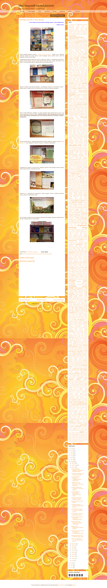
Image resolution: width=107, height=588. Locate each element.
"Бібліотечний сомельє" (82, 24)
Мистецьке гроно (77, 260)
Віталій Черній (80, 109)
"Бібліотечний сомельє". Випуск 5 (75, 30)
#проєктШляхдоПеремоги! (76, 37)
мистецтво (71, 258)
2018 (71, 565)
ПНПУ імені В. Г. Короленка (75, 351)
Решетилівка (79, 378)
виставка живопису (77, 88)
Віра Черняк (74, 103)
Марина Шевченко (83, 247)
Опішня (78, 333)
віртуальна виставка (82, 103)
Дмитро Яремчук (83, 165)
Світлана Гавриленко (83, 385)
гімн (86, 132)
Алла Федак (82, 43)
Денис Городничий (72, 146)
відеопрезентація (78, 98)
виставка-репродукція (83, 92)
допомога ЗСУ (84, 168)
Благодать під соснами (80, 69)
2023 (71, 455)
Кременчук (77, 212)
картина (75, 193)
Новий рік (82, 311)
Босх (75, 73)
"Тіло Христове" (84, 32)
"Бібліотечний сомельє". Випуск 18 (78, 27)
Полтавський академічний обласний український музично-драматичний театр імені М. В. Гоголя (78, 363)
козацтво (85, 206)
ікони (78, 185)
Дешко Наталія (84, 159)
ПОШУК (85, 370)
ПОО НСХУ (77, 370)
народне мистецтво (73, 297)
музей (86, 271)
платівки (77, 350)
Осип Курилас (78, 336)
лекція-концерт (84, 217)
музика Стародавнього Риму (81, 275)
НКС (80, 305)
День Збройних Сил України (81, 148)
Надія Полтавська (79, 293)
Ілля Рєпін (81, 185)
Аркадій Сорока (72, 56)
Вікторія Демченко (83, 99)
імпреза (85, 185)
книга (86, 200)
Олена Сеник (77, 331)
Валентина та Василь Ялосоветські (76, 76)
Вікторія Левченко (73, 100)
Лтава (70, 233)
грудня (73, 463)
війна (83, 98)
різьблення (85, 379)
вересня (74, 543)
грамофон (85, 136)
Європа (85, 175)
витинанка (79, 94)
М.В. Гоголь (85, 238)
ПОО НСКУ (76, 369)
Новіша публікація (25, 299)
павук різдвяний (72, 338)
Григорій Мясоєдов (78, 141)
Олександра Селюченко (73, 327)
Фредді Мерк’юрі (72, 423)
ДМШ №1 (71, 167)
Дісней (75, 163)
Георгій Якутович (81, 132)
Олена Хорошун (84, 331)
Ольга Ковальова (72, 332)
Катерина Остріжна (73, 194)
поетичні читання (83, 352)
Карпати (70, 193)
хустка (85, 423)
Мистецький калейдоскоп (36, 5)
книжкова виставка (77, 202)
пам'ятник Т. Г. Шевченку (81, 340)
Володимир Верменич (73, 114)
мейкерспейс (72, 252)
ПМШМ (85, 350)
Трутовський (84, 410)
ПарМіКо (75, 343)
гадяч (78, 130)
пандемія (70, 341)
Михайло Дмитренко (82, 265)
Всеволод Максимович (82, 121)
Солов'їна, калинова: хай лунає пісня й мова (77, 474)
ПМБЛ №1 (82, 350)
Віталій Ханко (72, 109)
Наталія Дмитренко (80, 299)
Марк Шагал (84, 249)
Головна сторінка (41, 299)
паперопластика (76, 342)
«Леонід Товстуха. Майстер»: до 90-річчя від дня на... (77, 484)
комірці (70, 208)
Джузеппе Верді (72, 162)
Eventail (83, 440)
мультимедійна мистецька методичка (78, 281)
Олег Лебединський (79, 319)
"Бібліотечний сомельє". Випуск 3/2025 (78, 29)
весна (76, 84)
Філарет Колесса (79, 419)
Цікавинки (62, 11)
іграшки (78, 184)
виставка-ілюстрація (77, 89)
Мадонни (85, 239)
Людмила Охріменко (77, 235)
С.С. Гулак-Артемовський (74, 384)
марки (70, 251)
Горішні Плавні (72, 136)
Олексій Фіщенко (78, 328)
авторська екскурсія (82, 41)
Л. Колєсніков (76, 215)
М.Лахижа (80, 239)
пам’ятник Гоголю (79, 338)
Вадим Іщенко (81, 74)
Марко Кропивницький (75, 251)
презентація (71, 373)
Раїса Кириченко (83, 374)
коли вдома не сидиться (82, 207)
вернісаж (84, 83)
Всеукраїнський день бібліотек (78, 125)
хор (76, 423)
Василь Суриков (75, 81)
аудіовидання (84, 61)
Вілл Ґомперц (81, 100)
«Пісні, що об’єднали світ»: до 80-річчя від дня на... (77, 540)
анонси (85, 54)
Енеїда (85, 172)
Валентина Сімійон (83, 75)
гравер (78, 136)
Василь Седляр (72, 80)
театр (77, 405)
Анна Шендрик (78, 53)
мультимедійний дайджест (78, 285)
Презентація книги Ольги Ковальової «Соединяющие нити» (77, 532)
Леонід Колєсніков (82, 218)
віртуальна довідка (72, 104)
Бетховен (85, 65)
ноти (77, 312)
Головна (22, 11)
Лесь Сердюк (77, 221)
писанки (80, 347)
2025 (71, 451)
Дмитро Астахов (80, 163)
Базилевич (76, 62)
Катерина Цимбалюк (82, 194)
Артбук (74, 60)
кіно (83, 199)
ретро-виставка (72, 378)
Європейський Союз (73, 176)
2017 (71, 567)
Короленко (71, 211)
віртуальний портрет (83, 107)
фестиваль (73, 419)
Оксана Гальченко (83, 314)
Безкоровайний (84, 64)
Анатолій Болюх (80, 47)
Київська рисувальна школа (75, 196)
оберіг (75, 313)
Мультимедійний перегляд (74, 289)
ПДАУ (74, 345)
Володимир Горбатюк (73, 115)
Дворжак (85, 144)
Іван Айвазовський (80, 179)
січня (73, 560)
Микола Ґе (82, 253)
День (78, 146)
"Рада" (78, 32)
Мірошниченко (75, 270)
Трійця (80, 410)
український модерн (76, 415)
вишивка (71, 95)
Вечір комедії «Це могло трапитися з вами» (77, 514)
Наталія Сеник (77, 302)
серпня (73, 546)
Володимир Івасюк (83, 115)
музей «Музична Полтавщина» (75, 272)
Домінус (79, 168)
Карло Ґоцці (84, 191)
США (86, 400)
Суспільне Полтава (76, 400)
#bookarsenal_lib (84, 38)
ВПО (73, 121)
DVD (81, 440)
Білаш (80, 66)
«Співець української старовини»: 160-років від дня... (77, 488)
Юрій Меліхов (75, 435)
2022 (71, 457)
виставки (72, 94)
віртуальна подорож (83, 105)
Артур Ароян (79, 60)
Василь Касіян (76, 79)
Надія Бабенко (72, 291)
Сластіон (76, 394)
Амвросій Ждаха (75, 46)
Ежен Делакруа (74, 171)
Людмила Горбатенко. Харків (75, 234)
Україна (70, 412)
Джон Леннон (74, 160)
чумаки (79, 429)
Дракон (70, 169)
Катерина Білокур (82, 193)
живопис (80, 176)
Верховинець (71, 84)
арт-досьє (83, 56)
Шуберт (73, 432)
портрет (81, 370)
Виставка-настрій (72, 91)
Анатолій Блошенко (73, 47)
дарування (80, 144)
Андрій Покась (76, 52)
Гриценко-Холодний (79, 142)
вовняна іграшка (72, 112)
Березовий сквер (78, 65)
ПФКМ (74, 374)
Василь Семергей (80, 80)
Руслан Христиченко (79, 383)
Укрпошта (83, 415)
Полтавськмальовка (76, 368)
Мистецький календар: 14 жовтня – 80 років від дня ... (76, 510)
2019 (71, 563)
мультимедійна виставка (78, 280)
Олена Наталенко (79, 330)
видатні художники (77, 87)
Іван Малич (77, 181)
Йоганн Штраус (34, 253)
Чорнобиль (75, 429)
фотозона (85, 422)
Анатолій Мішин (75, 48)
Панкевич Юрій (77, 341)
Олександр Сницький (77, 321)
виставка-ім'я (84, 89)
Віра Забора (76, 102)
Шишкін (72, 430)
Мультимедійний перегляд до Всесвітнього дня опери (76, 493)
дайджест (75, 144)
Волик (86, 112)
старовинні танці (78, 398)
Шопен (70, 432)
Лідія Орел (84, 223)
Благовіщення (71, 69)
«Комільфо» (84, 33)
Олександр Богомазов (77, 322)
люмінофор (75, 236)
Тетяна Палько (80, 408)
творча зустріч (83, 404)
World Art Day (80, 441)
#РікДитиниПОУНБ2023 (74, 38)
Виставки (47, 11)
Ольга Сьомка (80, 332)
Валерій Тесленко (76, 78)
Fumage (71, 441)
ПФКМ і (78, 374)
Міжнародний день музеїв (75, 267)
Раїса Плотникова (72, 375)
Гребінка (74, 137)
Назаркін (85, 294)
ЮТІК (81, 436)
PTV (77, 441)
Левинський (71, 217)
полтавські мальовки (77, 366)
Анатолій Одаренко (83, 48)
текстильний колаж (76, 407)
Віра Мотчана (82, 102)
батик (74, 64)
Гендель (70, 131)
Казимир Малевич (78, 190)
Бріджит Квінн (80, 73)
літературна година (73, 225)
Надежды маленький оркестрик (80, 290)
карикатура (75, 191)
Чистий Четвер (84, 427)
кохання (70, 212)
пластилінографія (72, 350)
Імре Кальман (72, 186)
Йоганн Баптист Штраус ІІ (44, 54)
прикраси (85, 373)
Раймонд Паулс (80, 375)
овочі (78, 313)
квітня (73, 554)
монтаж (73, 271)
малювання (79, 244)
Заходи (54, 11)
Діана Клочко (82, 162)
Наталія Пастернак (78, 300)
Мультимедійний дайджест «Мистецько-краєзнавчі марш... (77, 470)
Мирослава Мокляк (82, 257)
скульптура (71, 394)
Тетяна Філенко (79, 409)
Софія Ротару (84, 395)
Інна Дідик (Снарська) (80, 186)
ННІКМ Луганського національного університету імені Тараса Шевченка (78, 310)
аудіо (80, 61)
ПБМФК (70, 345)
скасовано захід (83, 393)
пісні (82, 349)
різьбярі (79, 380)
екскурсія (80, 171)
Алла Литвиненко (76, 43)
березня (74, 556)
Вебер (86, 81)
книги (70, 202)
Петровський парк (74, 347)
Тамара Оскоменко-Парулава (76, 402)
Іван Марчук (82, 181)
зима (70, 177)
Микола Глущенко (75, 253)
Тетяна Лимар (72, 408)
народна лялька (83, 295)
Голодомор (85, 135)
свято (75, 388)
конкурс (73, 208)
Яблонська (85, 436)
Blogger (73, 585)
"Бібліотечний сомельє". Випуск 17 (78, 25)
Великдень (71, 83)
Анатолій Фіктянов (79, 51)
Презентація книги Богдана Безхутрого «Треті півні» (76, 523)
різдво (85, 378)
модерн (80, 270)
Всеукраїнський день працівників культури (78, 126)
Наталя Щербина (83, 304)
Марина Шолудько (73, 248)
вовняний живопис (80, 112)
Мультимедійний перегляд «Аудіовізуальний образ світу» (76, 478)
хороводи (79, 423)
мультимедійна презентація (78, 283)
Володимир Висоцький (82, 114)
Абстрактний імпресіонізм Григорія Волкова (77, 527)
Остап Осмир (84, 336)
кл (84, 199)
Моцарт (83, 271)
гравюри (81, 136)
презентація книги (78, 373)
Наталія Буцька (76, 298)
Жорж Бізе (85, 176)
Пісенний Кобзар (77, 349)
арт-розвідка (82, 59)
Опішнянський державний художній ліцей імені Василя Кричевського (78, 335)
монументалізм (78, 271)
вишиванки (84, 94)
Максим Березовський (44, 253)
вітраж (86, 109)
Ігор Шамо (74, 184)
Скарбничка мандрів (73, 393)
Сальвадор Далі (75, 385)
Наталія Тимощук (72, 303)
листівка (79, 222)
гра (75, 136)
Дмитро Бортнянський (79, 164)
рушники (85, 383)
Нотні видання (81, 312)
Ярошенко (76, 440)
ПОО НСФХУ (72, 370)
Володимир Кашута (73, 117)
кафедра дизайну (72, 195)
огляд (80, 313)
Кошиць (73, 212)
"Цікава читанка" (79, 33)
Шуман (77, 432)
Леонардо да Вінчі (73, 218)
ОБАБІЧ (72, 313)
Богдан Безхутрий (76, 70)
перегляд (85, 345)
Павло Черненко (84, 337)
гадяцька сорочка (72, 130)
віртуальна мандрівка (74, 105)
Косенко (75, 211)
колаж (75, 207)
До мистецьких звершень (81, 167)
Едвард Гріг (82, 169)
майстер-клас (73, 240)
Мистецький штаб (78, 261)
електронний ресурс (80, 172)
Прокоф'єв (71, 374)
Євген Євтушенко (83, 173)
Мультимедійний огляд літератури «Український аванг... (77, 518)
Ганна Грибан (83, 130)
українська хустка (77, 412)
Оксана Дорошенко (80, 316)
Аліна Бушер (82, 42)
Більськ (74, 68)
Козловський (71, 207)
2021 (71, 459)
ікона (76, 185)
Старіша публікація (58, 299)
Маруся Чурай (84, 251)
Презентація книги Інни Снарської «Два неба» (77, 536)
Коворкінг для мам (77, 206)
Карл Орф (80, 191)
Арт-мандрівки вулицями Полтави (78, 58)
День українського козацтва (81, 154)
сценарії (82, 400)
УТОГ (79, 417)
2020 (71, 461)
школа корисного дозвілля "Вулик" (80, 430)
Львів (81, 233)
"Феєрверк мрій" (72, 33)
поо (72, 369)
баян (79, 64)
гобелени (73, 135)
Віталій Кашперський (73, 108)
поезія (78, 352)
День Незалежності (81, 150)
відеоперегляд (71, 98)
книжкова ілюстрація (78, 204)
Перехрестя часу (81, 346)
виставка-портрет (27, 253)
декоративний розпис (75, 145)
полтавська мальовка (78, 356)
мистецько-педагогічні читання (81, 263)
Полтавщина (82, 368)
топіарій (75, 410)
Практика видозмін (73, 371)
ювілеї (50, 253)
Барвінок (70, 64)
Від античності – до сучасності (80, 95)
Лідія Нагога (77, 223)
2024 (71, 453)
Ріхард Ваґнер (84, 380)
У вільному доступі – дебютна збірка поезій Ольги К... (77, 506)
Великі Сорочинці (77, 83)
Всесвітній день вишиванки (74, 122)
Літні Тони (83, 231)
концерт (77, 210)
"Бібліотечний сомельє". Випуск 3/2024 (78, 28)
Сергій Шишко (84, 390)
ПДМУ (77, 345)
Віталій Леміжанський (82, 108)
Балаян (80, 62)
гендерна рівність (76, 131)
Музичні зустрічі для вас (79, 277)
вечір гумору (81, 84)
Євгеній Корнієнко (80, 175)
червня (73, 550)
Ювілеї (70, 11)
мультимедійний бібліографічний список (78, 284)
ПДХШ (80, 345)
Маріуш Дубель (80, 248)
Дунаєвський (74, 169)
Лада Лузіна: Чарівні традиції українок (76, 498)
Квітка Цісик (80, 195)
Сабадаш (81, 384)
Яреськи (74, 438)
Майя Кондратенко (79, 242)
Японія (70, 438)
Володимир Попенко (73, 120)
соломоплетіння (72, 395)
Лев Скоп (85, 216)
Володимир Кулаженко (81, 118)
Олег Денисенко (80, 318)
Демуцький (85, 145)
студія (70, 400)
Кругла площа (72, 213)
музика (73, 275)
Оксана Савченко (77, 317)
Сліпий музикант (83, 394)
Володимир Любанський (74, 113)
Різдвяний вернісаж (74, 379)
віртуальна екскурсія (82, 104)
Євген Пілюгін (76, 174)
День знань (71, 149)
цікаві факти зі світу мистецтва (78, 425)
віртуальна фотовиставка (74, 107)
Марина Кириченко (79, 246)
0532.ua (70, 39)
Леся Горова (82, 221)
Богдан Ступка (84, 70)
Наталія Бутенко (83, 298)
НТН (69, 313)
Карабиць (71, 191)
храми (83, 423)
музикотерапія (71, 276)
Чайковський (84, 426)
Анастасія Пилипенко (83, 46)
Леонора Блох (84, 220)
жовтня (73, 467)
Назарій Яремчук (79, 294)
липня (73, 548)
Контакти (77, 11)
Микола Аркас (79, 252)
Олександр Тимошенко (77, 325)
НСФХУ (85, 312)
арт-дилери (78, 56)
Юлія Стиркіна (75, 433)
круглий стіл (78, 213)
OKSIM (74, 441)
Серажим (80, 388)
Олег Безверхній (72, 318)
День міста (74, 150)
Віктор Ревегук (76, 99)
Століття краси (84, 399)
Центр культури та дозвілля (74, 425)
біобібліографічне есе (82, 68)
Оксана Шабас (84, 317)
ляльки (85, 236)
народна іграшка (73, 295)
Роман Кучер (71, 383)
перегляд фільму (73, 346)
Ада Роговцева (72, 42)
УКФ (86, 415)
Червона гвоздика (72, 427)
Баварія (70, 62)
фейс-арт (82, 418)
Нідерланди (71, 305)
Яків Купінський (72, 437)
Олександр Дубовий (78, 323)
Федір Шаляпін (77, 418)
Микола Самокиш (73, 256)
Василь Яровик (81, 81)
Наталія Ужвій (80, 303)
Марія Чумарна (77, 249)
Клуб (40, 11)
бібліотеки (76, 66)
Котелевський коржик (82, 211)
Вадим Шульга (76, 75)
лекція (77, 217)
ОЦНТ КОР (71, 337)
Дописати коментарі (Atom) (45, 303)
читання (70, 429)
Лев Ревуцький (80, 216)
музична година (79, 276)
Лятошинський (79, 238)
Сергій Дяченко (79, 389)
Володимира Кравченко (82, 120)
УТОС (82, 417)
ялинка (85, 437)
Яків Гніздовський (80, 437)
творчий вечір (72, 405)
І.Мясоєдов (82, 177)
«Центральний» (72, 35)
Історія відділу (31, 11)
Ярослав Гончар (79, 438)
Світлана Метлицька (80, 387)
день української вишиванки (76, 155)
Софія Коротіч (78, 395)
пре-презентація (84, 371)
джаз (70, 160)
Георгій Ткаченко (72, 132)
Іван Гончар (75, 180)
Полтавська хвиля (77, 360)
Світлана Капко (72, 387)
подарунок (74, 352)
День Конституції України (79, 149)
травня (73, 552)
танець (70, 404)
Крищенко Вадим (83, 212)
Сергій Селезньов (77, 390)
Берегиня (71, 65)
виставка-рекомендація (73, 92)
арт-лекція (76, 57)
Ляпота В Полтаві (72, 238)
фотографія (79, 422)
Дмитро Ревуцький (76, 165)
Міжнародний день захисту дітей (78, 266)
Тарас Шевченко (76, 404)
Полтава (79, 354)
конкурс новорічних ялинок (81, 208)
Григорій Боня (80, 137)
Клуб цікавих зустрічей (77, 200)
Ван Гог (82, 78)
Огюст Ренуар (84, 313)
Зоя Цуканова (75, 177)
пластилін (85, 349)
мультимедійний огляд (81, 288)
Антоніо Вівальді (72, 55)
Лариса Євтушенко (72, 216)
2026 (71, 448)
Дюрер (78, 169)
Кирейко (80, 199)
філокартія (71, 421)
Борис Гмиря (81, 71)
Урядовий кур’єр (72, 417)
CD (79, 440)
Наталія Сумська (83, 302)
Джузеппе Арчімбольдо (82, 160)
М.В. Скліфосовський (73, 239)
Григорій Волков (78, 139)
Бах (77, 64)
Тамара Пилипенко (82, 403)
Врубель (76, 121)
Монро (70, 271)
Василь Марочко (83, 79)
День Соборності (79, 153)
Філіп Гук (85, 419)
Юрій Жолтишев (82, 433)
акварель (77, 42)
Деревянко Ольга (77, 159)
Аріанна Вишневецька (82, 55)
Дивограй (77, 162)
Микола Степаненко (82, 256)
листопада (74, 465)
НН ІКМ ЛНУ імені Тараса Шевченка (78, 306)
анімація (82, 52)
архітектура (75, 61)
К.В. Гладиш (71, 190)
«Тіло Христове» (83, 34)
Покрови (74, 354)
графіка (70, 137)
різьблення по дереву (73, 380)
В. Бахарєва (75, 74)
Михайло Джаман (73, 265)
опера (74, 333)
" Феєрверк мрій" (72, 24)
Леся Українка (74, 222)
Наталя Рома (76, 304)
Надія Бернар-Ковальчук (79, 291)
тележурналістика (83, 407)
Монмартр (85, 270)
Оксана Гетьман (72, 316)
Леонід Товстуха (78, 220)
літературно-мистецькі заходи (78, 226)
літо (86, 231)
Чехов (78, 427)
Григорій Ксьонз (79, 140)
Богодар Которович (73, 71)
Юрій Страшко (77, 436)
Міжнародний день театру (79, 268)
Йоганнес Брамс (83, 189)
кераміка (85, 195)
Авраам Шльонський (73, 41)
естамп (70, 173)
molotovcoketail (61, 585)
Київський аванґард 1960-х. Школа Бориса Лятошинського (78, 198)
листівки (83, 222)
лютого (73, 558)
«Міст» (70, 34)
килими (76, 199)
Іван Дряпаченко (81, 180)
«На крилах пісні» (76, 34)
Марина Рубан (75, 247)
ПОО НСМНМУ (83, 369)
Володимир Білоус (83, 113)
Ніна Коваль (76, 305)
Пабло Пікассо (77, 337)
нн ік (82, 305)
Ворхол (70, 121)
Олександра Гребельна (81, 326)
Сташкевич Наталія (76, 399)
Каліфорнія (85, 190)
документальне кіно (73, 168)
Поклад (70, 354)
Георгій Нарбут (84, 131)
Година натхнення (79, 135)
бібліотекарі (71, 66)
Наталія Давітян (72, 299)
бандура (85, 62)
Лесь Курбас (71, 221)
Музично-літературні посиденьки (80, 279)
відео (70, 97)
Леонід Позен (72, 220)
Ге (86, 130)
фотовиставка (72, 422)
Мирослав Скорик (73, 257)
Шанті (83, 429)
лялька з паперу (80, 236)
